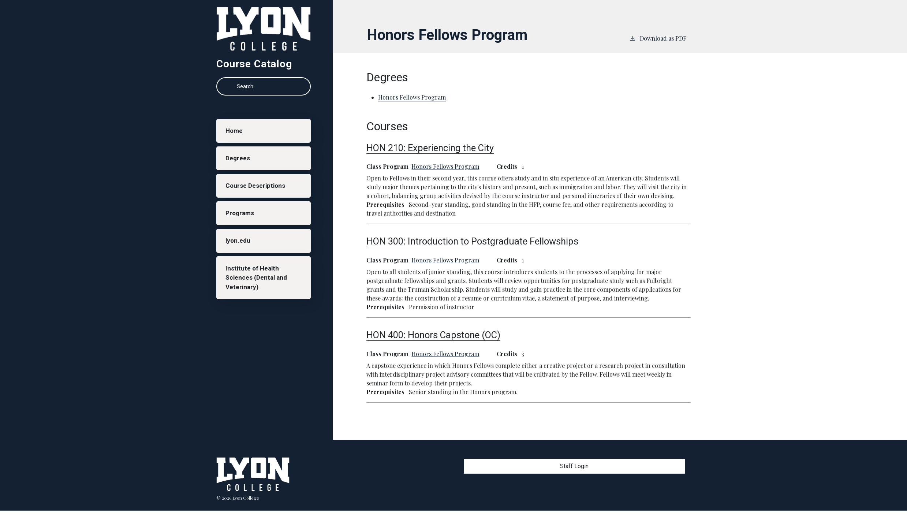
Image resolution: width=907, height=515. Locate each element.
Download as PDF (657, 38)
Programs (241, 220)
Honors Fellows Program (445, 166)
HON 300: (472, 241)
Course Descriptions (257, 191)
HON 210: (430, 147)
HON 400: (433, 334)
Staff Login (574, 466)
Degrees (239, 161)
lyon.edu (240, 250)
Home (236, 132)
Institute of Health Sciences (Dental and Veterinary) (258, 289)
